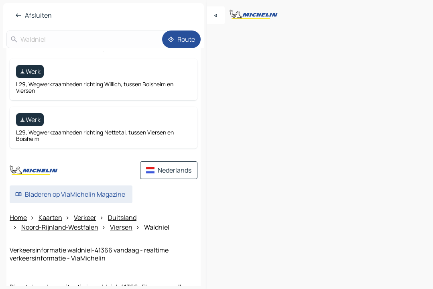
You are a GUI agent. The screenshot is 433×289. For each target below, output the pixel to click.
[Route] (181, 39)
